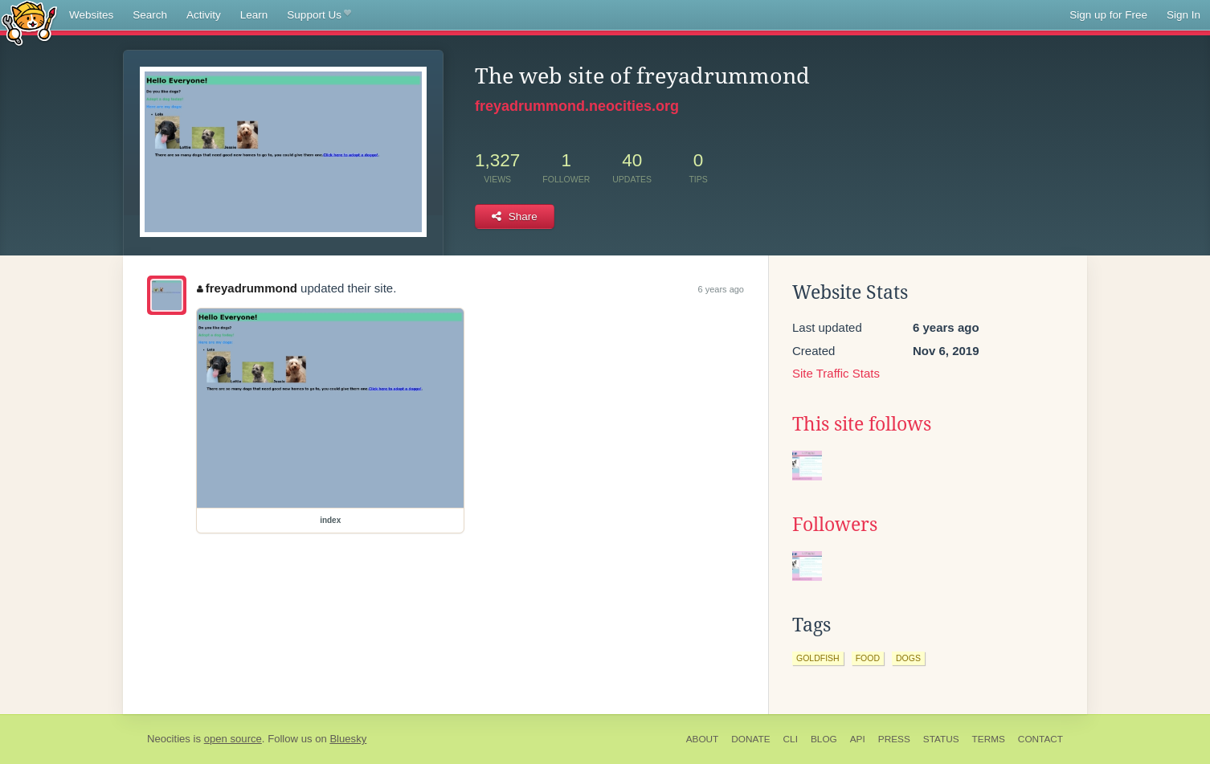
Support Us (318, 15)
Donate (750, 739)
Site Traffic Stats (836, 373)
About (702, 739)
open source (233, 739)
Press (894, 739)
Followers (834, 524)
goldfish (818, 658)
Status (941, 739)
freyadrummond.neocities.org (577, 106)
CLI (790, 739)
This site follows (861, 424)
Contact (1040, 739)
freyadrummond (247, 288)
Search (150, 15)
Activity (203, 15)
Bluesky (347, 739)
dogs (908, 658)
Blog (824, 739)
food (868, 658)
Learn (254, 15)
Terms (988, 739)
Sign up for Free (1108, 15)
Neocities (168, 739)
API (857, 739)
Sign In (1183, 15)
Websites (91, 15)
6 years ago (721, 289)
